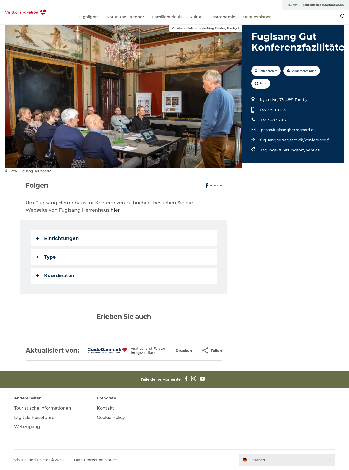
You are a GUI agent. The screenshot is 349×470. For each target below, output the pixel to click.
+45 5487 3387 (273, 120)
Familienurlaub (167, 16)
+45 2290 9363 (273, 109)
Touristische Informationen (323, 5)
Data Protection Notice (95, 460)
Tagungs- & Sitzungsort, (283, 150)
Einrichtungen (57, 238)
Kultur (195, 16)
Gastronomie (222, 16)
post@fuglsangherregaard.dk (288, 130)
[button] (184, 350)
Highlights (89, 16)
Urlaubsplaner (257, 16)
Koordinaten (55, 276)
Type (46, 257)
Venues (313, 150)
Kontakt (105, 408)
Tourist (292, 5)
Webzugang (27, 426)
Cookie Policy (111, 417)
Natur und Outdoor (125, 16)
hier (115, 210)
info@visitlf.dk (143, 353)
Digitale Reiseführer (35, 417)
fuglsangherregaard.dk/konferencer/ (294, 140)
